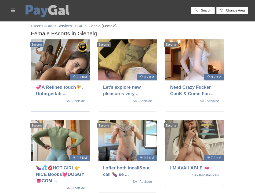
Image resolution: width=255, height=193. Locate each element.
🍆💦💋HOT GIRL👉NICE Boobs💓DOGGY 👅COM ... (60, 174)
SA (68, 101)
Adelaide (78, 101)
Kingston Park (209, 175)
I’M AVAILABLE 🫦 (190, 167)
